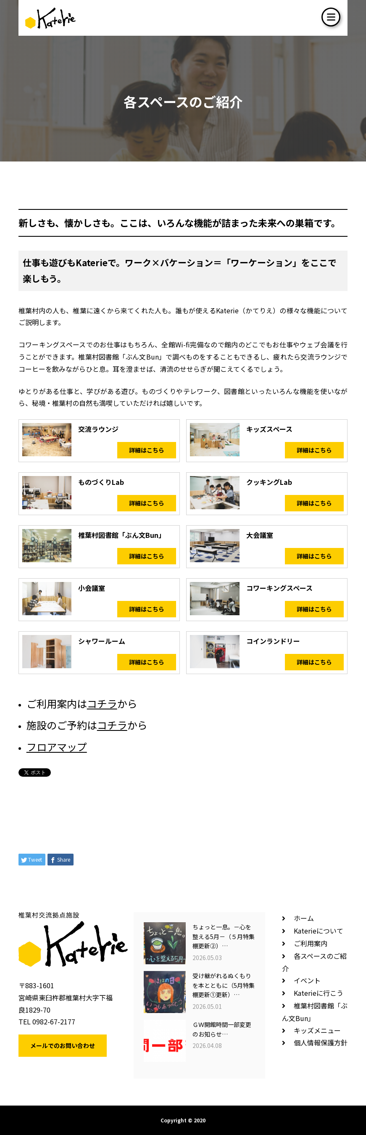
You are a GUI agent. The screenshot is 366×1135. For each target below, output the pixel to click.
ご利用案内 (310, 943)
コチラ (102, 703)
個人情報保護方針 (321, 1042)
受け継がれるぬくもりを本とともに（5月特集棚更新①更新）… (223, 985)
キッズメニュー (317, 1030)
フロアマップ (56, 746)
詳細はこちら (146, 450)
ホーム (304, 918)
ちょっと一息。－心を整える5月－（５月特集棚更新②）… (223, 936)
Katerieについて (318, 931)
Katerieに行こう (318, 993)
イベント (307, 980)
